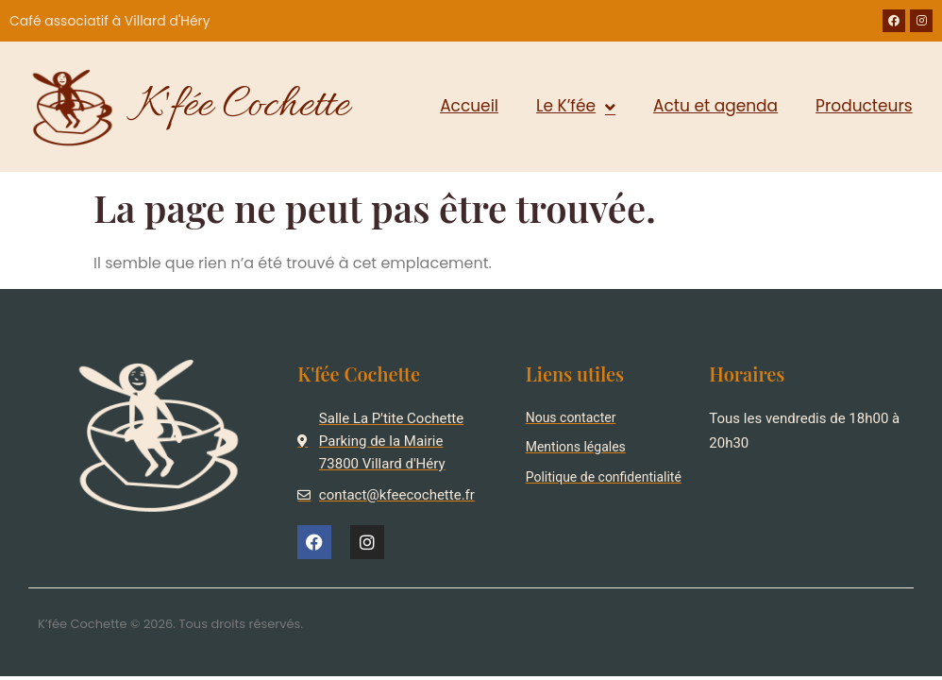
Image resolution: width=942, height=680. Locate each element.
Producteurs (864, 105)
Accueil (469, 105)
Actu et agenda (715, 105)
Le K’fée (575, 107)
